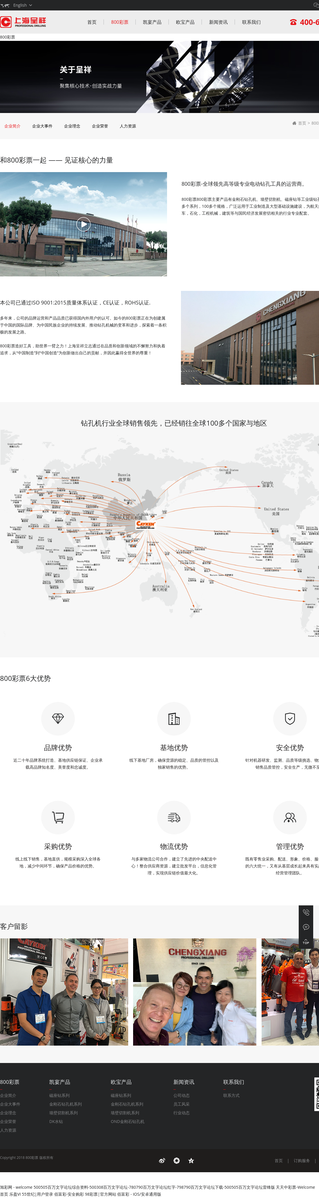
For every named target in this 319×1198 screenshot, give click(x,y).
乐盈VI (15, 1194)
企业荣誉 (100, 126)
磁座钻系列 (59, 1095)
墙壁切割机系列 (63, 1112)
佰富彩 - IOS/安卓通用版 (139, 1194)
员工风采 (181, 1104)
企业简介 (12, 126)
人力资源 (128, 126)
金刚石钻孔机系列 (65, 1104)
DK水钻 (56, 1121)
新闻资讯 (218, 22)
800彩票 (7, 37)
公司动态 (181, 1095)
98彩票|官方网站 (100, 1194)
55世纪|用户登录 (37, 1194)
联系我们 (251, 22)
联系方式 (231, 1095)
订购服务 (302, 1160)
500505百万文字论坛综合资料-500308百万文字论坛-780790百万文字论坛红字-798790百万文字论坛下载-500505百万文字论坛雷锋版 (154, 1187)
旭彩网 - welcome (16, 1187)
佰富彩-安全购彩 (69, 1194)
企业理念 (72, 126)
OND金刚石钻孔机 (127, 1121)
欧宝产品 (185, 22)
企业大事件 (42, 126)
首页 (92, 22)
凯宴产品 (152, 22)
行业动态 (181, 1112)
